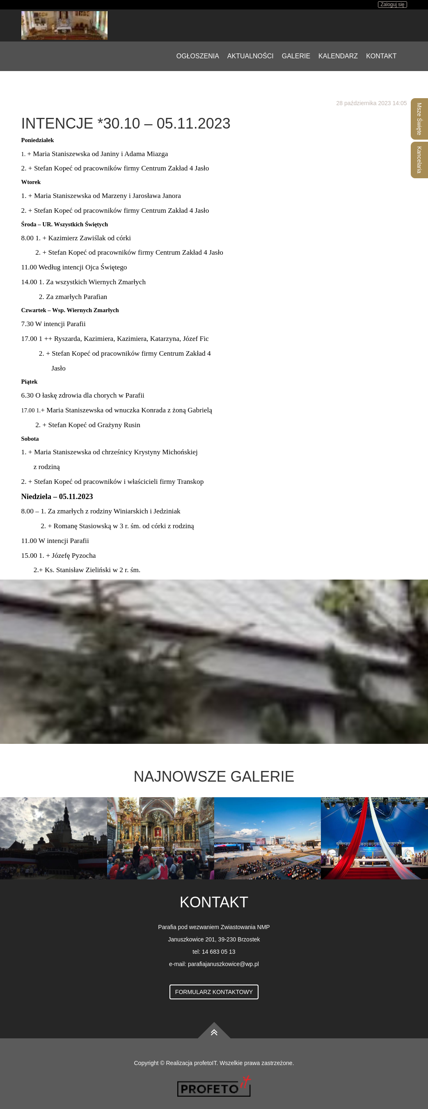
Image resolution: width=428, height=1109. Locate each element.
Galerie (296, 56)
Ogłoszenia (197, 56)
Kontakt (381, 56)
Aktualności (250, 56)
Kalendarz (338, 56)
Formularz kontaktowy (214, 992)
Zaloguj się (392, 4)
